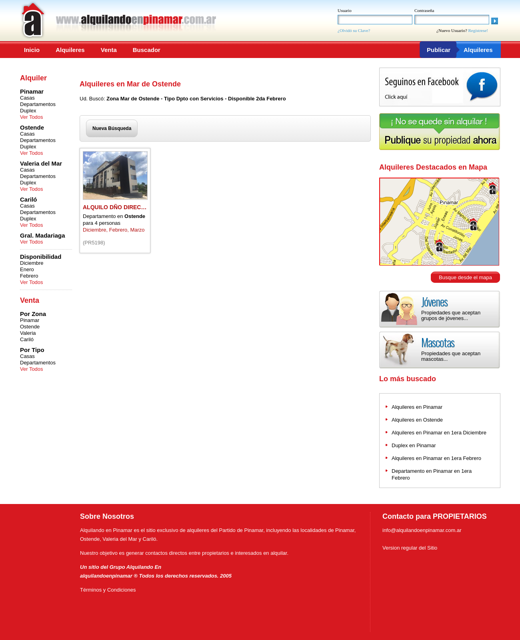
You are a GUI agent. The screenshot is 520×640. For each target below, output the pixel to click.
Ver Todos (31, 117)
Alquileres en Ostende (417, 420)
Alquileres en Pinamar (417, 407)
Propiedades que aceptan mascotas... (450, 356)
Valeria (28, 333)
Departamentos (38, 104)
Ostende (30, 327)
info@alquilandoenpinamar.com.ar (421, 530)
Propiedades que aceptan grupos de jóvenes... (450, 315)
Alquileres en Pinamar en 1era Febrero (436, 458)
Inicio (32, 49)
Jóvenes (434, 301)
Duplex (28, 111)
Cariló (27, 339)
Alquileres (70, 49)
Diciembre (32, 263)
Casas (27, 98)
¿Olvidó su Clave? (354, 30)
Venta (109, 49)
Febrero (29, 276)
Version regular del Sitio (409, 548)
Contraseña (424, 10)
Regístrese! (478, 30)
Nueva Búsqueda (111, 128)
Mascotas (437, 342)
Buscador (146, 49)
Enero (27, 269)
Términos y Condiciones (108, 590)
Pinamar (29, 320)
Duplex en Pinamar (414, 445)
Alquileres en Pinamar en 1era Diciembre (439, 433)
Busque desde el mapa (465, 277)
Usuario (345, 10)
